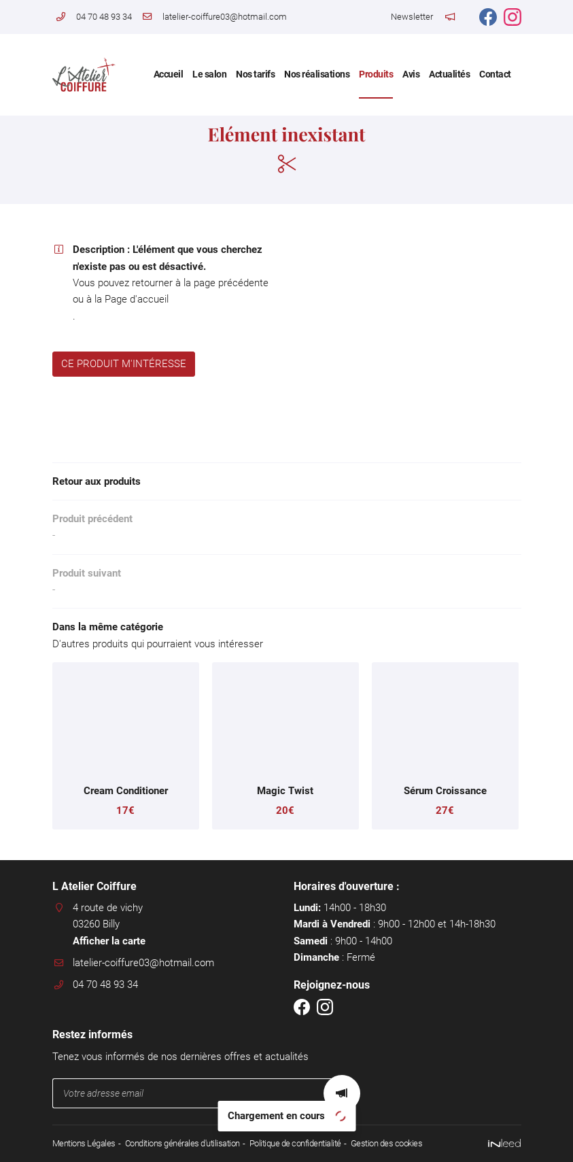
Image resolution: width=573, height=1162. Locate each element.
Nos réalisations (316, 74)
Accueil (169, 74)
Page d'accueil (137, 299)
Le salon (209, 74)
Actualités (449, 74)
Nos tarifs (255, 74)
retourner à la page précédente (200, 283)
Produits (376, 74)
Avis (410, 74)
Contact (495, 74)
